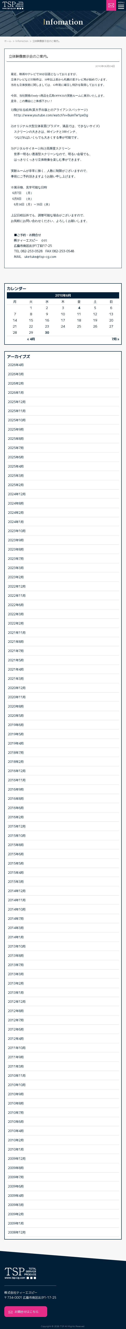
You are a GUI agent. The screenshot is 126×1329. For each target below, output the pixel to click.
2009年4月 (16, 1195)
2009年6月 (16, 1186)
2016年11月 (17, 780)
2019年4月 (16, 743)
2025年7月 (16, 447)
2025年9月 (16, 429)
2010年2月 (16, 1140)
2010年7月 (16, 1112)
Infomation (21, 41)
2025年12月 (17, 401)
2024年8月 (16, 503)
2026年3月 (16, 374)
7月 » (115, 339)
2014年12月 (17, 890)
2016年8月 (16, 798)
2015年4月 (16, 872)
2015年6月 (16, 854)
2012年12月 (17, 1001)
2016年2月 (16, 817)
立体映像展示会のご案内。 (29, 56)
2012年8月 (16, 1010)
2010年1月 (16, 1149)
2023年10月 (17, 530)
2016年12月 (17, 770)
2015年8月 (16, 844)
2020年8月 (16, 706)
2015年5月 (16, 863)
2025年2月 (16, 484)
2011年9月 (16, 1057)
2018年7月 (16, 752)
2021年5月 (16, 660)
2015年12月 (17, 826)
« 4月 (31, 339)
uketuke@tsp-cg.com (40, 256)
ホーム (7, 41)
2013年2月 (16, 983)
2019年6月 (16, 724)
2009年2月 (16, 1214)
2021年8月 (16, 641)
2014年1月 (16, 937)
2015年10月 (17, 835)
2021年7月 (16, 650)
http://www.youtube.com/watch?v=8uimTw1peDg (51, 115)
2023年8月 (16, 549)
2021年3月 (16, 678)
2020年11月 (17, 697)
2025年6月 (16, 457)
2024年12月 (17, 494)
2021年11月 (17, 632)
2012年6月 (16, 1029)
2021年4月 (16, 669)
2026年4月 (16, 364)
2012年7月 (16, 1020)
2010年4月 (16, 1130)
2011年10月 (17, 1047)
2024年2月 (16, 512)
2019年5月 (16, 734)
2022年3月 (16, 614)
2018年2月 (16, 761)
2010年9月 (16, 1094)
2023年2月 (16, 577)
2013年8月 (16, 955)
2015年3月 (16, 881)
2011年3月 (16, 1066)
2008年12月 (17, 1232)
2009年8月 (16, 1167)
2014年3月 (16, 927)
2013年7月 (16, 964)
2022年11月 (17, 595)
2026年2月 (16, 383)
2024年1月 (16, 521)
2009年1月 (16, 1223)
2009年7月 (16, 1177)
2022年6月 (16, 604)
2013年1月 (16, 992)
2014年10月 (17, 909)
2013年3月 (16, 974)
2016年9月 (16, 789)
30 (47, 332)
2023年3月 (16, 567)
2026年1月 (16, 392)
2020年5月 (16, 715)
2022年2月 (16, 623)
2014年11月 (17, 900)
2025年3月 (16, 475)
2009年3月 (16, 1204)
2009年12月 (17, 1158)
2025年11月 (17, 410)
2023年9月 (16, 540)
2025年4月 (16, 466)
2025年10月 (17, 420)
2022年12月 (17, 586)
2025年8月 (16, 438)
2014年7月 (16, 918)
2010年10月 (17, 1084)
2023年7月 (16, 558)
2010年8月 (16, 1103)
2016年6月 (16, 807)
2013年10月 (17, 946)
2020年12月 (17, 687)
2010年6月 (16, 1121)
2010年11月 (17, 1075)
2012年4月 (16, 1038)
